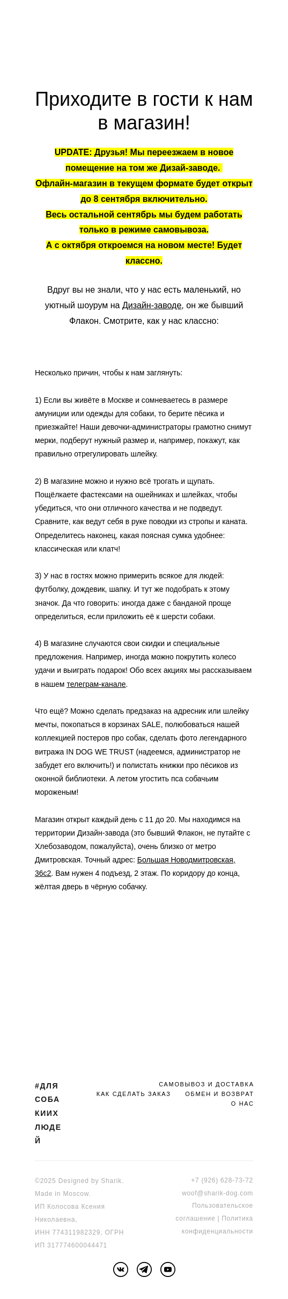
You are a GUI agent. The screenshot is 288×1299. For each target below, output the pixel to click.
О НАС (242, 1103)
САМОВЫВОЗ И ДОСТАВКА (206, 1084)
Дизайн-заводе (151, 305)
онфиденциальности (219, 1231)
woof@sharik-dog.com (217, 1193)
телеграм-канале (96, 684)
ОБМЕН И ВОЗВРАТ (219, 1094)
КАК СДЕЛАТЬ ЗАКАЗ (134, 1094)
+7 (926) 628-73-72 (222, 1180)
